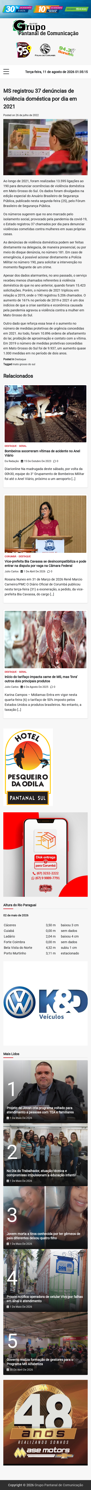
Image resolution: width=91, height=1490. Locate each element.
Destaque (20, 359)
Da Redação (12, 461)
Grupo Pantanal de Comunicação (59, 1485)
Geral (23, 446)
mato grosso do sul (24, 364)
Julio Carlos (12, 571)
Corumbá (10, 556)
